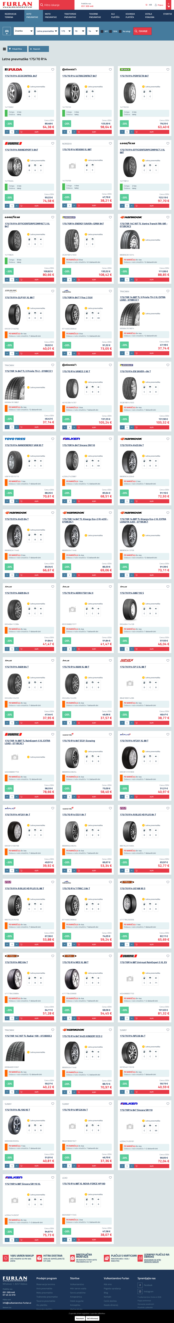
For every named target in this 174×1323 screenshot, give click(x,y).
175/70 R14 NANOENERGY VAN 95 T (24, 445)
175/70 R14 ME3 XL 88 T (75, 962)
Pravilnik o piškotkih (145, 1307)
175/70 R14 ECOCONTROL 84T (21, 76)
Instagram (145, 1291)
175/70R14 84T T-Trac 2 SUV (77, 297)
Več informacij (92, 1318)
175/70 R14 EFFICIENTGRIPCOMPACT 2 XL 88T (142, 151)
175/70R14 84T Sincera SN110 (78, 445)
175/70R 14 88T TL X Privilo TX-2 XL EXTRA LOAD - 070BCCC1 (142, 298)
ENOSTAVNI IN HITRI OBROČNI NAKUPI (152, 1260)
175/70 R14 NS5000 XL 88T (76, 149)
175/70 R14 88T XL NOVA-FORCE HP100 (83, 1183)
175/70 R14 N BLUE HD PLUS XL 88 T (24, 888)
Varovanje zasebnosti (146, 1304)
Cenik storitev (110, 1301)
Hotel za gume (76, 1301)
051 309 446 (88, 6)
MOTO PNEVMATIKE (51, 15)
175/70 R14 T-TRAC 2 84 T (76, 888)
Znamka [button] (19, 30)
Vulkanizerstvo (77, 1284)
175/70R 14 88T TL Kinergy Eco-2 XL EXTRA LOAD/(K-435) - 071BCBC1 (143, 520)
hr (150, 4)
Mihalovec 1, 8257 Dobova (15, 1283)
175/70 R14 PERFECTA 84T (134, 76)
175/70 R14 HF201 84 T (17, 814)
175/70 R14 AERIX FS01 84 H (77, 593)
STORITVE (167, 13)
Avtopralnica (76, 1296)
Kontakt (107, 1296)
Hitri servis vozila (78, 1288)
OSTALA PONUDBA (149, 15)
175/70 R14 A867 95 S (132, 593)
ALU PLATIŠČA (115, 15)
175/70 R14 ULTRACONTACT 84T (79, 76)
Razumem (80, 1318)
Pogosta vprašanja (112, 1288)
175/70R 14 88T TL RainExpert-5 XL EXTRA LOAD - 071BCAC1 (27, 742)
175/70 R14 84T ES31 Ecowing (78, 740)
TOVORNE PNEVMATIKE (95, 15)
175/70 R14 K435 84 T (132, 445)
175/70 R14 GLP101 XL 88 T (19, 297)
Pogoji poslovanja (144, 1300)
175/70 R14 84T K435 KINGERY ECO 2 (82, 1036)
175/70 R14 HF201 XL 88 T (134, 740)
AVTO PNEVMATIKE (32, 15)
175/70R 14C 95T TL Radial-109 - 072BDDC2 (28, 1036)
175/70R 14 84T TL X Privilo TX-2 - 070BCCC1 (29, 371)
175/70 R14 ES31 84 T (74, 814)
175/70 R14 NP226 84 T (132, 1036)
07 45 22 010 (9, 1294)
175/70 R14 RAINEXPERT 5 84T (21, 150)
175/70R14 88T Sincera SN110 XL (23, 1184)
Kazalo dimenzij (111, 1305)
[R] (93, 31)
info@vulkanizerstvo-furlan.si (17, 1302)
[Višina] (79, 31)
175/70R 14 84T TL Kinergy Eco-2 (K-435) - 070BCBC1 (85, 520)
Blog (106, 1292)
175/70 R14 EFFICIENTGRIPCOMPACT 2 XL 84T (27, 225)
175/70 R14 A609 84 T (17, 667)
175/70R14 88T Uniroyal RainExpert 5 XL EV (143, 962)
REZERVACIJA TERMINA (10, 15)
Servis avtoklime (78, 1292)
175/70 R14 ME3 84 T (16, 962)
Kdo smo (108, 1284)
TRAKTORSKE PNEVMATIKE (70, 15)
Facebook (145, 1285)
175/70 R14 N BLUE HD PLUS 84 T (138, 814)
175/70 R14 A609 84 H (17, 593)
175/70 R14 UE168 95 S (132, 888)
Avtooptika (75, 1305)
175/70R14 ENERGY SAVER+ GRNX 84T (83, 223)
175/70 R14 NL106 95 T (17, 1110)
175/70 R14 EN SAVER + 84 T (135, 371)
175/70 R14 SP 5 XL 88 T (133, 667)
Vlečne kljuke (76, 1309)
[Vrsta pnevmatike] (46, 31)
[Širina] (66, 31)
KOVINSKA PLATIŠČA (130, 15)
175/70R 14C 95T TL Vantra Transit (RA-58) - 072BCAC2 (143, 225)
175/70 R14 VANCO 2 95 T (76, 371)
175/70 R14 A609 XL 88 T (75, 667)
